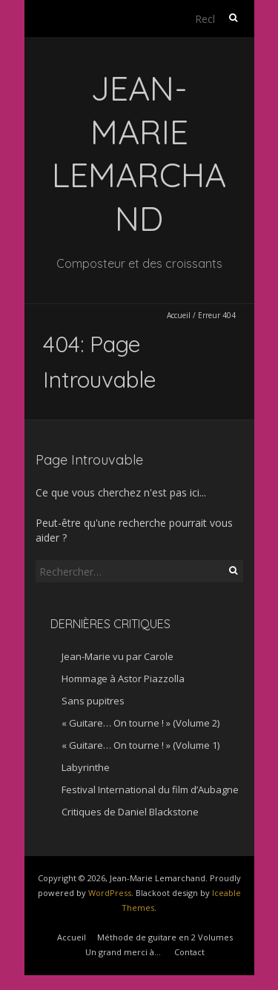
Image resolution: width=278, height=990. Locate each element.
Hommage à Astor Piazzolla (123, 678)
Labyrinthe (86, 767)
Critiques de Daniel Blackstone (130, 811)
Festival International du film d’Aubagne (150, 789)
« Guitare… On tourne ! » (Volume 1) (140, 745)
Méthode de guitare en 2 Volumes (165, 937)
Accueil (179, 315)
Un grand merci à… (123, 951)
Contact (189, 951)
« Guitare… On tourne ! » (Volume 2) (140, 723)
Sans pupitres (93, 700)
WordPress (109, 892)
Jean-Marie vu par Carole (117, 656)
